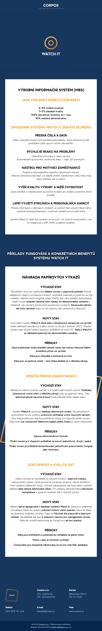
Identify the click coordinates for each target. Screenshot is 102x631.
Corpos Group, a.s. (11, 595)
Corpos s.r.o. (44, 624)
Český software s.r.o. (59, 627)
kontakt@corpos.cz (46, 611)
